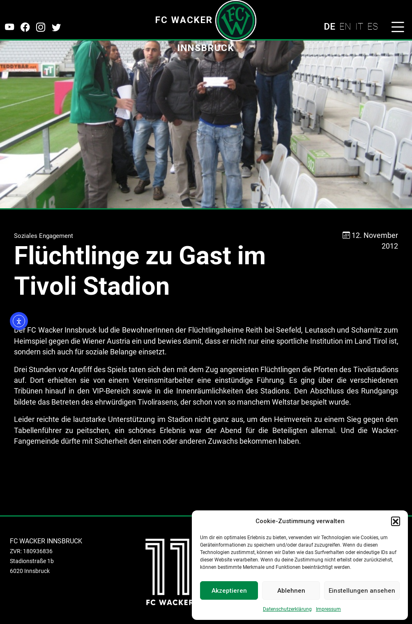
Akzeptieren (229, 590)
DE (329, 26)
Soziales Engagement (43, 236)
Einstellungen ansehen (362, 590)
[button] (395, 521)
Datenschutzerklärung (287, 609)
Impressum (328, 609)
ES (372, 26)
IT (359, 26)
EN (345, 26)
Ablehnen (291, 590)
